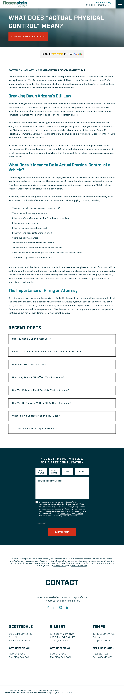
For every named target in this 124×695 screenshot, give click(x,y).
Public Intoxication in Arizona (31, 366)
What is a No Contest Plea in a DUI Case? (38, 419)
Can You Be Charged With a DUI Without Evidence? (44, 406)
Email (67, 476)
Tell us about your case (50, 485)
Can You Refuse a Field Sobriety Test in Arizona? (43, 393)
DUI (84, 70)
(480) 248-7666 (17, 658)
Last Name (54, 476)
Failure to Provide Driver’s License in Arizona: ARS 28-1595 (49, 353)
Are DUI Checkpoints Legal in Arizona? (36, 433)
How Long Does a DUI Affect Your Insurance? (40, 379)
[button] (62, 54)
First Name (41, 476)
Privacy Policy (65, 518)
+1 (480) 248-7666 (97, 5)
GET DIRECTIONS (20, 653)
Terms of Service (79, 570)
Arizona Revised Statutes (64, 70)
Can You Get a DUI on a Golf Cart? (33, 339)
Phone (81, 476)
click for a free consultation (30, 36)
